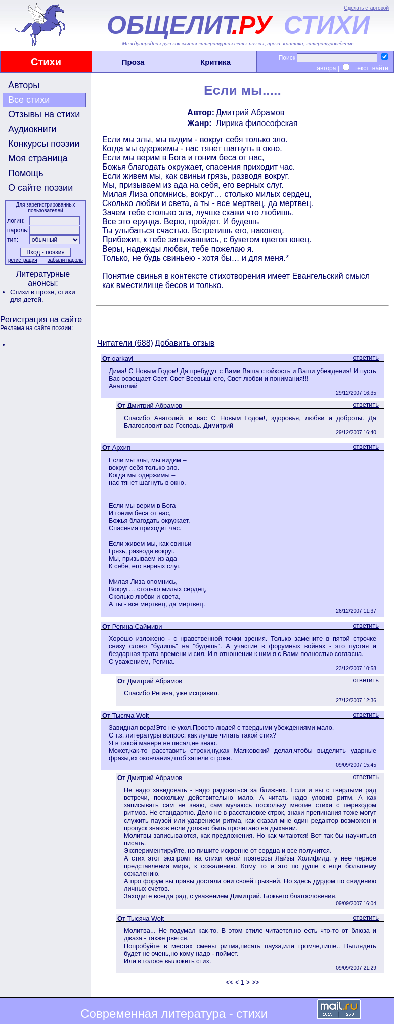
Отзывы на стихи (44, 114)
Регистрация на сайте (41, 319)
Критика (215, 62)
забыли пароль (65, 260)
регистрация (22, 260)
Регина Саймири (137, 626)
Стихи (46, 61)
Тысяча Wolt (130, 715)
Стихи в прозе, (34, 292)
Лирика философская (257, 123)
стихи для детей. (42, 295)
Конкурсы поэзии (43, 144)
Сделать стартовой (366, 8)
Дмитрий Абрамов (250, 112)
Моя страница (38, 158)
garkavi (122, 358)
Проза (133, 62)
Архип (121, 448)
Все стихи (29, 100)
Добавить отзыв (184, 343)
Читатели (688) (125, 343)
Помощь (25, 173)
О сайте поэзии (40, 188)
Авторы (23, 85)
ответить (366, 357)
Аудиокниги (32, 129)
